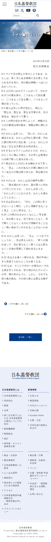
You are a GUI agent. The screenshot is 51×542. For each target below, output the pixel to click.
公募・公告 (35, 420)
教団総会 (8, 433)
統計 (6, 438)
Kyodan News (37, 415)
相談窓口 (8, 478)
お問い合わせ (36, 494)
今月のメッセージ (38, 405)
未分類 (21, 337)
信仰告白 (8, 400)
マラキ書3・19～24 (34, 314)
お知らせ (34, 396)
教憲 (6, 405)
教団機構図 (9, 429)
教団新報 (34, 400)
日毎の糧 (34, 410)
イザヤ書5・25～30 (18, 304)
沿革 (6, 410)
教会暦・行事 (36, 455)
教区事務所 (9, 460)
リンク (33, 468)
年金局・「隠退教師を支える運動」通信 (38, 486)
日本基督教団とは (10, 390)
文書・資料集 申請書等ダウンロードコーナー (39, 476)
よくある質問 (10, 473)
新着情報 (32, 390)
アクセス (8, 490)
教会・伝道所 (10, 455)
